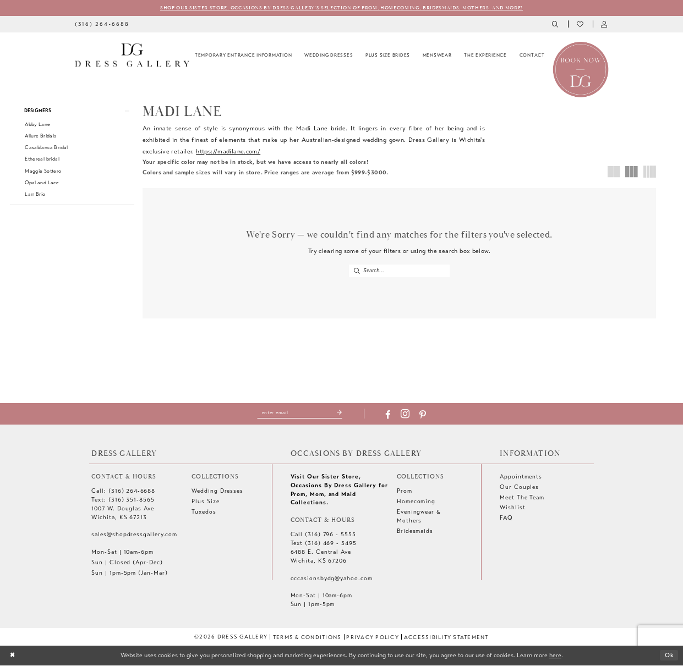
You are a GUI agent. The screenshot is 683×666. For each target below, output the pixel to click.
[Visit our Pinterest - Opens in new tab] (424, 415)
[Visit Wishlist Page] (580, 24)
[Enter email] (299, 413)
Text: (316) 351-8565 (122, 500)
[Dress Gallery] (132, 55)
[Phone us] (102, 24)
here (555, 655)
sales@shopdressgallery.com (134, 535)
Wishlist (512, 508)
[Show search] (555, 24)
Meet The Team (522, 498)
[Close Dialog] (12, 656)
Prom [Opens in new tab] (404, 492)
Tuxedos (204, 512)
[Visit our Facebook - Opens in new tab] (389, 415)
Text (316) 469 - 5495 (324, 544)
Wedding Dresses (217, 492)
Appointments (521, 477)
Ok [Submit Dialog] (669, 655)
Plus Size (205, 502)
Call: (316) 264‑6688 (123, 492)
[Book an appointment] (581, 69)
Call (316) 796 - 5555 (323, 535)
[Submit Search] (356, 271)
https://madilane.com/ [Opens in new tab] (228, 151)
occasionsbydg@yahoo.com (332, 578)
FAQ (506, 518)
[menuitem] (102, 24)
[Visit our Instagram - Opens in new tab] (406, 415)
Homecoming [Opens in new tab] (416, 502)
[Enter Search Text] (399, 271)
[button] (605, 24)
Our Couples (519, 487)
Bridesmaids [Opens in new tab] (415, 531)
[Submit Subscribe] (340, 413)
